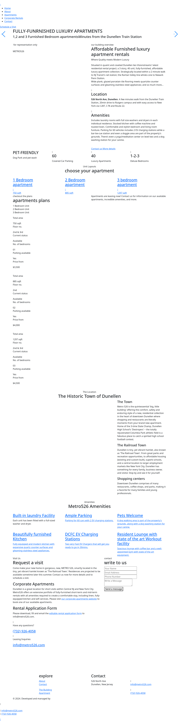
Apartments (10, 14)
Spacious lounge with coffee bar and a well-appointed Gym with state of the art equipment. (139, 552)
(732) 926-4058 (24, 631)
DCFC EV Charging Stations (81, 536)
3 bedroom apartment (127, 182)
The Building (45, 689)
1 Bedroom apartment (23, 182)
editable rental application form (65, 613)
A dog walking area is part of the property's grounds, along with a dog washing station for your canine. (141, 524)
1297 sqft (122, 192)
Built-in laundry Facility (34, 515)
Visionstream (57, 698)
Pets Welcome (130, 515)
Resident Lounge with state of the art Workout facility (139, 539)
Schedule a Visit (8, 26)
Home (7, 8)
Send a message (113, 589)
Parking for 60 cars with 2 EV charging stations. (89, 520)
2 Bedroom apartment (75, 182)
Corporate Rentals (13, 18)
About (7, 11)
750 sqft (17, 192)
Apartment (44, 693)
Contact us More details (103, 148)
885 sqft (69, 192)
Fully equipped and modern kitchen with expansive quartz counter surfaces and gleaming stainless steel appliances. (34, 547)
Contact (8, 21)
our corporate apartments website (79, 598)
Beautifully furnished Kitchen (32, 536)
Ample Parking (78, 515)
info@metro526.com (29, 645)
